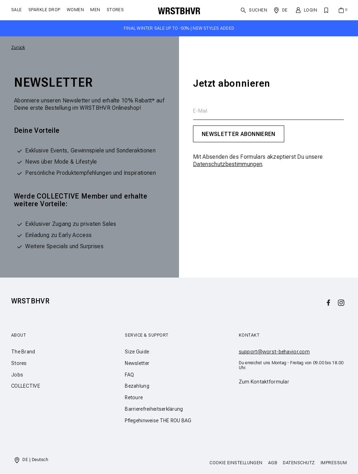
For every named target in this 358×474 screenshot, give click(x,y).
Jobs (17, 375)
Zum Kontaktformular (264, 382)
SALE (16, 9)
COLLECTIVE (25, 386)
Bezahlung (137, 386)
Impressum (334, 462)
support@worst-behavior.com (274, 351)
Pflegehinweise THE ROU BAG (158, 420)
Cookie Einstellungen (236, 462)
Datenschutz (299, 462)
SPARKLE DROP (44, 9)
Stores (115, 9)
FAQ (129, 375)
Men (95, 9)
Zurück (18, 47)
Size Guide (137, 351)
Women (75, 9)
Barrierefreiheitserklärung (154, 409)
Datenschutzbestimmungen (227, 164)
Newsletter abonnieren (238, 134)
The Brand (23, 351)
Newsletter (137, 363)
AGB (272, 462)
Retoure (134, 397)
